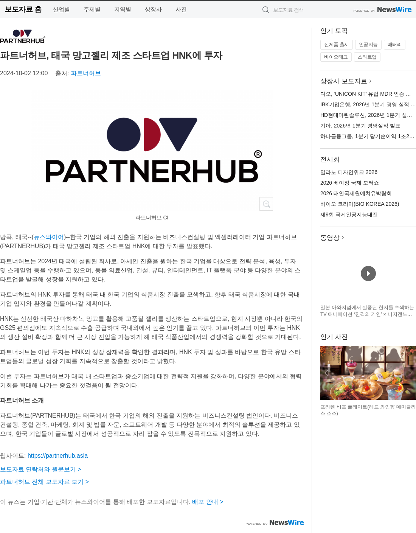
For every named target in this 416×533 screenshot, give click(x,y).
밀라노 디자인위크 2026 (348, 172)
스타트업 (367, 57)
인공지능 (368, 44)
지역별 (122, 9)
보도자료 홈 (23, 9)
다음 (410, 373)
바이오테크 (336, 57)
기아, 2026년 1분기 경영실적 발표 (360, 126)
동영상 (330, 237)
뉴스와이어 (49, 237)
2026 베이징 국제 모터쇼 (349, 183)
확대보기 (266, 204)
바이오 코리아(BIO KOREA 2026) (359, 204)
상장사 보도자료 (343, 81)
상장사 (153, 9)
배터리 (395, 44)
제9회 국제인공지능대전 (349, 214)
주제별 (92, 9)
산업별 (61, 9)
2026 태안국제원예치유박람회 (356, 193)
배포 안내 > (207, 502)
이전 (326, 373)
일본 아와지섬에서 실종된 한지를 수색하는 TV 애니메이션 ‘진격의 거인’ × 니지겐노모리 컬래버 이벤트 (367, 314)
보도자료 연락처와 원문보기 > (40, 469)
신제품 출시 (336, 44)
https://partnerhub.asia (58, 455)
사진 (181, 9)
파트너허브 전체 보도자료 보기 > (44, 482)
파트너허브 (86, 73)
